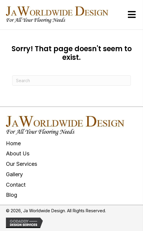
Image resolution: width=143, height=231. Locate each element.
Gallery (14, 174)
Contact (16, 185)
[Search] (71, 80)
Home (13, 143)
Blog (11, 195)
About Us (17, 153)
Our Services (21, 164)
